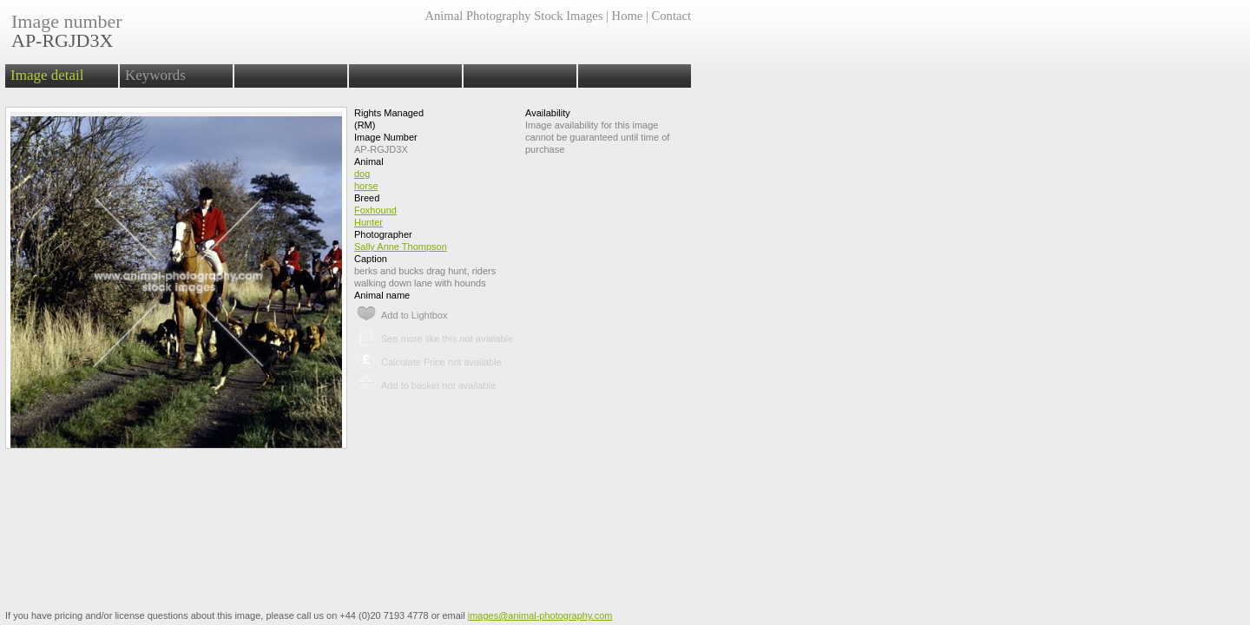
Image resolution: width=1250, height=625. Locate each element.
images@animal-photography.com (540, 615)
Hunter (368, 222)
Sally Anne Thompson (400, 246)
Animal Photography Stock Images (513, 16)
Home (627, 16)
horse (366, 186)
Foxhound (375, 210)
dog (362, 173)
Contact (671, 16)
